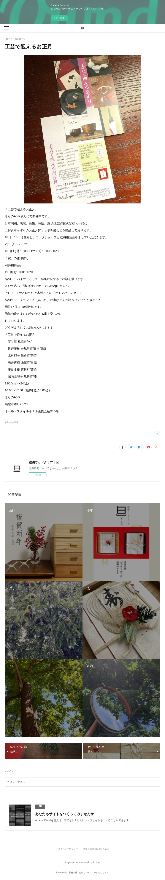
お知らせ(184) (11, 422)
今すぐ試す (59, 18)
